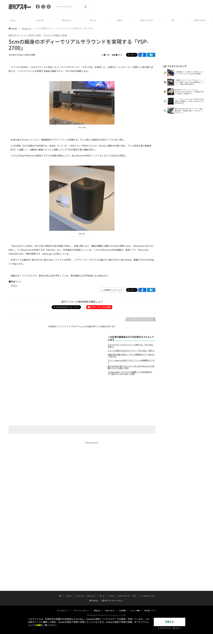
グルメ (146, 20)
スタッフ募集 (135, 608)
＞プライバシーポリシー (169, 628)
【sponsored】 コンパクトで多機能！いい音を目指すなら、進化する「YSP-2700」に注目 (130, 373)
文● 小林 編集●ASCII (112, 54)
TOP (13, 20)
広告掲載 (122, 608)
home (13, 28)
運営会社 (97, 608)
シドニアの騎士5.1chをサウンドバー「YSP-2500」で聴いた (131, 351)
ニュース (66, 20)
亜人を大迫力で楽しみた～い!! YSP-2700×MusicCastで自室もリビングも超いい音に (131, 367)
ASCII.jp (94, 598)
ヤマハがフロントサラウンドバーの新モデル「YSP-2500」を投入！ (131, 346)
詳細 (38, 625)
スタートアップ (173, 20)
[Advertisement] (155, 7)
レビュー (39, 20)
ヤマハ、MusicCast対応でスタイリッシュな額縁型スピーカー (131, 361)
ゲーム (119, 20)
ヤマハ (14, 285)
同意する (169, 622)
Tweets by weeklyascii (92, 443)
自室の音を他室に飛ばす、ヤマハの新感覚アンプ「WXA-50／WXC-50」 (131, 355)
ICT (199, 20)
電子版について (150, 608)
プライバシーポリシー (81, 608)
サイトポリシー (63, 608)
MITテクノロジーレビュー (112, 598)
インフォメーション (147, 593)
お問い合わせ (110, 608)
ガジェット (93, 20)
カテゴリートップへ (140, 319)
